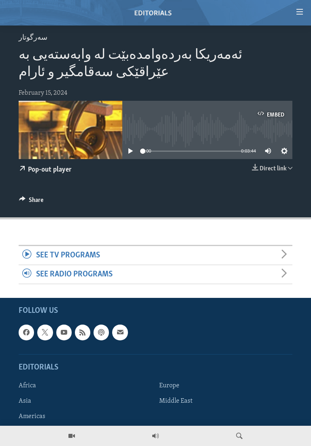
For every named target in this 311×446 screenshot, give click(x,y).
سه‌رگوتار (33, 38)
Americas (32, 416)
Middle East (175, 401)
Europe (169, 385)
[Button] (31, 202)
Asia (25, 401)
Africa (27, 385)
